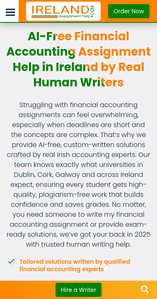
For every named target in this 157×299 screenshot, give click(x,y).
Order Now (129, 11)
